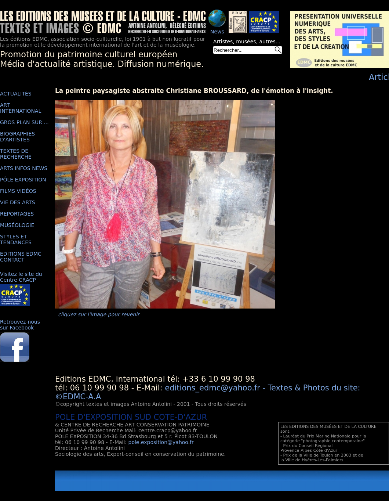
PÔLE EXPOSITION (23, 180)
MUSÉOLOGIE (17, 225)
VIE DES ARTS (17, 202)
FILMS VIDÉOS (18, 191)
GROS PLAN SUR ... (24, 122)
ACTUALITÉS (16, 94)
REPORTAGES (17, 214)
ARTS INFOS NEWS (23, 168)
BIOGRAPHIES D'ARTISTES (17, 137)
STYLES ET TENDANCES (16, 239)
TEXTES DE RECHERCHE (16, 154)
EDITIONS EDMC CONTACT (20, 257)
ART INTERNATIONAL (20, 108)
